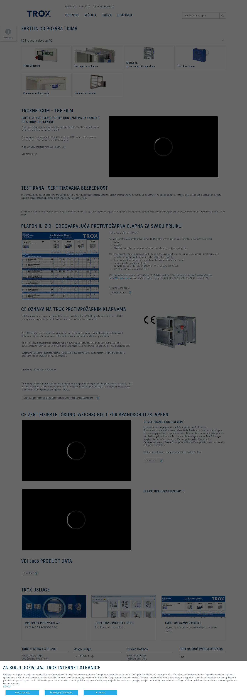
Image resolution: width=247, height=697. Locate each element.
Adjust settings (22, 692)
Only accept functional (61, 692)
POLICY (7, 686)
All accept (100, 692)
